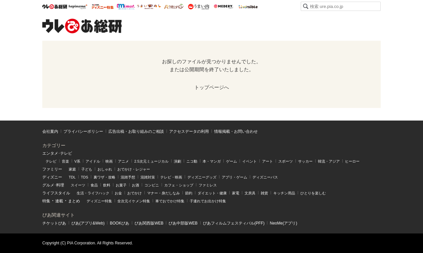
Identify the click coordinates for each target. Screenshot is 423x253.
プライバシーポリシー (83, 131)
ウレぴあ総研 (54, 6)
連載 (59, 201)
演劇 (177, 161)
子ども (86, 169)
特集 (46, 201)
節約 (188, 193)
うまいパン (173, 6)
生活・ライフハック (93, 193)
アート (267, 161)
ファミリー (52, 169)
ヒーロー (352, 161)
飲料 (106, 185)
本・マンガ (212, 161)
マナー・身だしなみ (163, 193)
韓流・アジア (329, 161)
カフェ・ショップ (178, 185)
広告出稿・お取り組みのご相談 (136, 131)
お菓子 (121, 185)
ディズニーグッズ (201, 177)
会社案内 (50, 131)
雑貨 (264, 193)
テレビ (51, 161)
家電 (235, 193)
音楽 (65, 161)
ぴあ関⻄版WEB (149, 223)
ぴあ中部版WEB (183, 223)
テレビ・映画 (171, 177)
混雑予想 (128, 177)
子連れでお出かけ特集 (208, 201)
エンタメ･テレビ (57, 153)
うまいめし (148, 6)
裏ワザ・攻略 (104, 177)
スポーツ (285, 161)
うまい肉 (198, 6)
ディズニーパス (265, 177)
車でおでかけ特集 (169, 201)
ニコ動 (191, 161)
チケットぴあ (54, 223)
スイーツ (78, 185)
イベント (249, 161)
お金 (118, 193)
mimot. (125, 6)
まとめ (74, 201)
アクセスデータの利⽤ (189, 131)
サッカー (305, 161)
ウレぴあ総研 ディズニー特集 (102, 6)
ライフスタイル (56, 193)
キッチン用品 (284, 193)
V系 (77, 161)
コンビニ (151, 185)
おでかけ (134, 193)
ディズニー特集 (99, 201)
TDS (84, 177)
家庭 (72, 169)
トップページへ (211, 87)
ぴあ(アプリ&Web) (87, 223)
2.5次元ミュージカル (151, 161)
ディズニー (52, 177)
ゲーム (231, 161)
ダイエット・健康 (212, 193)
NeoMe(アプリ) (283, 223)
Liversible (248, 6)
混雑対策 (147, 177)
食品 (94, 185)
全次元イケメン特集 (133, 201)
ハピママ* (78, 6)
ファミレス (208, 185)
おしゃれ (104, 169)
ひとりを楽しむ (313, 193)
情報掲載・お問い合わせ (236, 131)
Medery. (223, 6)
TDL (72, 177)
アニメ (123, 161)
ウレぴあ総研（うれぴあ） (82, 26)
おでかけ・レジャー (133, 169)
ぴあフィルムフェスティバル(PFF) (234, 223)
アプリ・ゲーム (234, 177)
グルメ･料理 (53, 185)
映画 (109, 161)
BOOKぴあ (119, 223)
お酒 (135, 185)
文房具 (250, 193)
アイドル (93, 161)
